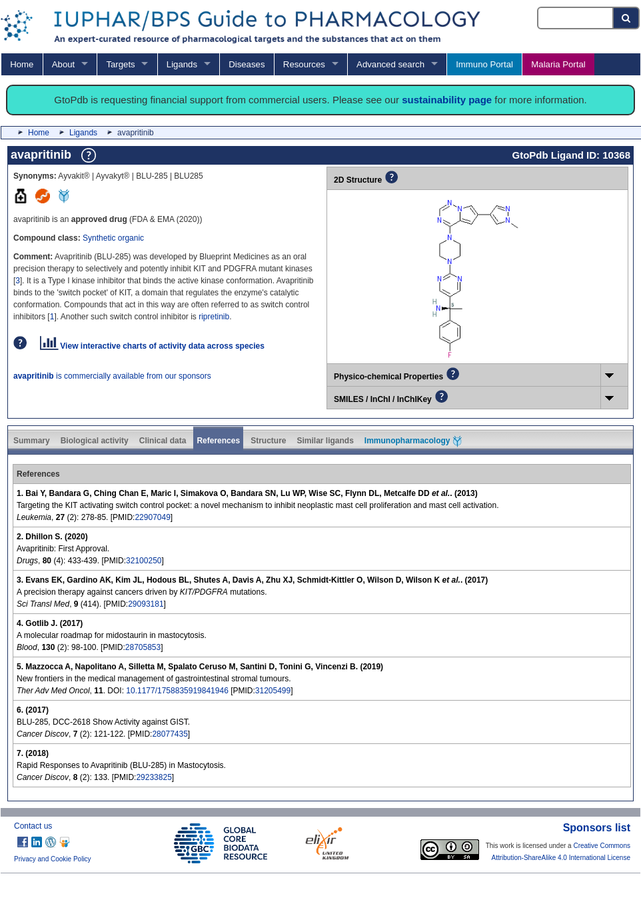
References (218, 440)
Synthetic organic (113, 238)
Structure (268, 440)
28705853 (143, 647)
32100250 (143, 560)
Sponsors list (596, 827)
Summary (31, 440)
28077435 (169, 734)
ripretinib (214, 316)
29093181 (145, 604)
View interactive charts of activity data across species (152, 346)
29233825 (153, 777)
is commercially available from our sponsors (112, 376)
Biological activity (95, 440)
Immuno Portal (484, 64)
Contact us (33, 826)
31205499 (273, 690)
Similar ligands (325, 440)
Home (21, 64)
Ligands (182, 64)
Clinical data (163, 440)
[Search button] (627, 18)
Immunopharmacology (413, 441)
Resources (304, 64)
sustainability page (447, 99)
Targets (120, 64)
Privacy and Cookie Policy (52, 859)
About (63, 64)
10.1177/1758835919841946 (177, 690)
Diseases (247, 64)
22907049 (152, 517)
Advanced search (390, 64)
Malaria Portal (558, 64)
